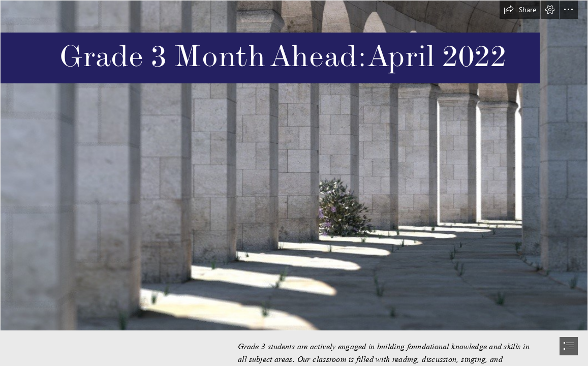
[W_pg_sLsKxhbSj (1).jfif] (294, 165)
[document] (294, 183)
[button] (520, 10)
